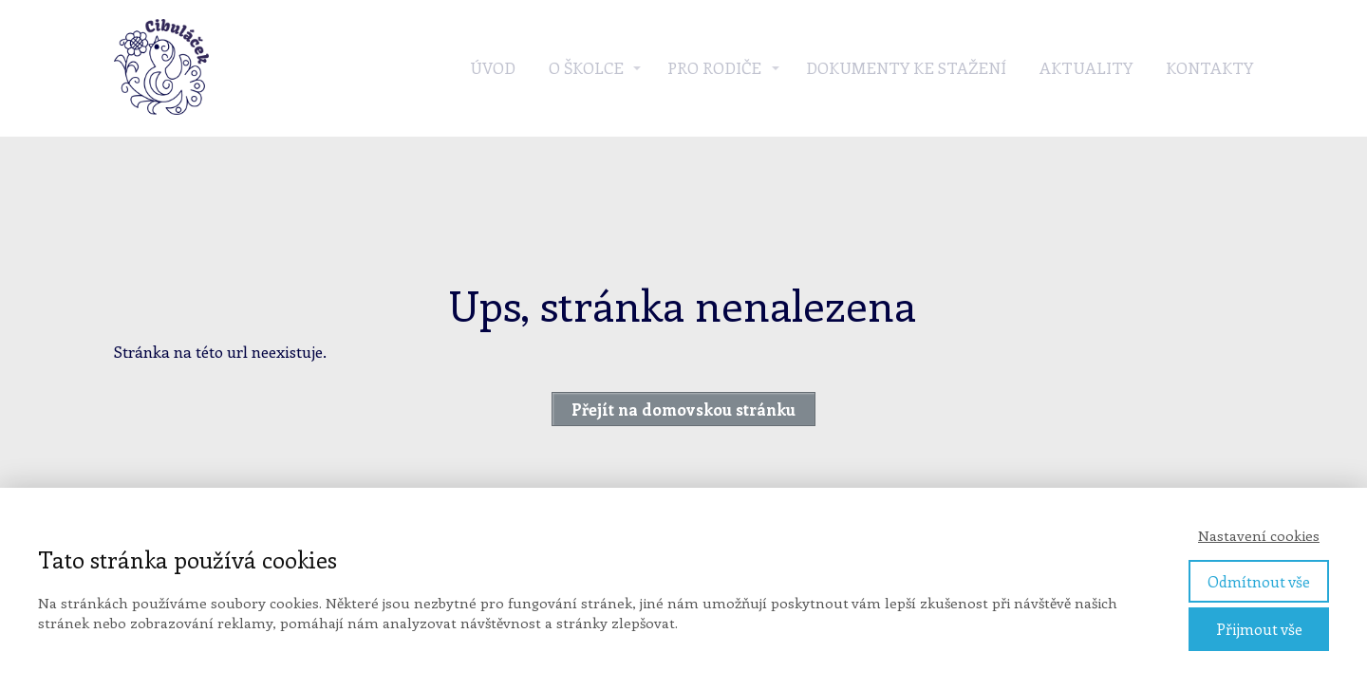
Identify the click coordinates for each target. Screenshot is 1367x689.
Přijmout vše (1259, 629)
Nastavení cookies (1259, 535)
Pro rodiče (714, 67)
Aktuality (1086, 67)
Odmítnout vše (1259, 581)
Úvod (492, 67)
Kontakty (1209, 67)
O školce (586, 67)
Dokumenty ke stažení (906, 67)
